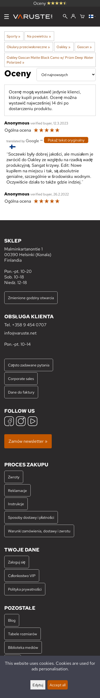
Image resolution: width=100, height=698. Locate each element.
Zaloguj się (16, 562)
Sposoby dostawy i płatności (31, 517)
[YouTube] (32, 421)
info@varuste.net (20, 333)
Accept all (58, 684)
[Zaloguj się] (73, 16)
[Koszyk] (82, 17)
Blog (11, 620)
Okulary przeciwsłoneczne (28, 46)
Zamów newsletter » (28, 441)
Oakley (63, 46)
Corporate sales (21, 378)
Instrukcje (16, 503)
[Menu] (6, 16)
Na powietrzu (39, 36)
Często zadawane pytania (28, 364)
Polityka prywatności (25, 589)
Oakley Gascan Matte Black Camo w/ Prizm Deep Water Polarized (50, 60)
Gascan (84, 46)
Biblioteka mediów (23, 647)
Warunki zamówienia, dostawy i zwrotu (39, 530)
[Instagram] (21, 421)
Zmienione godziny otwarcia (31, 297)
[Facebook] (9, 421)
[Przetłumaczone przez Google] (22, 140)
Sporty (13, 36)
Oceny (50, 3)
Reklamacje (17, 490)
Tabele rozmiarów (22, 633)
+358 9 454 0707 (29, 325)
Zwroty (13, 476)
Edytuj (38, 684)
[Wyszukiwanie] (65, 17)
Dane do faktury (21, 392)
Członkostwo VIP (21, 575)
